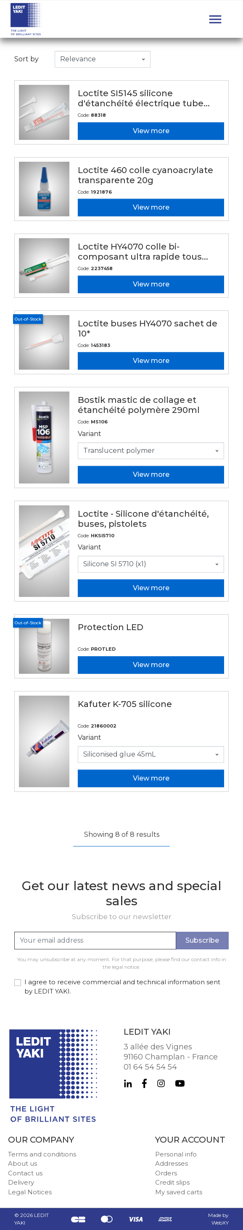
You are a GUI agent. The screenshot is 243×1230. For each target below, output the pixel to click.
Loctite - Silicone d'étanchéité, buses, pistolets (143, 519)
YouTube (180, 1083)
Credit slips (172, 1182)
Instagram (161, 1083)
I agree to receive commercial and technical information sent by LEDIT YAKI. (122, 987)
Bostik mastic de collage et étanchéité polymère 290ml (139, 405)
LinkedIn (128, 1083)
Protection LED (110, 627)
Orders (166, 1173)
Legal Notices (30, 1192)
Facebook (144, 1083)
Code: (84, 115)
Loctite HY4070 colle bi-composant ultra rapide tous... (143, 252)
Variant (89, 434)
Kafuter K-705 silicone (125, 704)
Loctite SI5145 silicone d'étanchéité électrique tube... (144, 98)
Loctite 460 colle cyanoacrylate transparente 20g (145, 175)
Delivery (21, 1182)
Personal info (176, 1154)
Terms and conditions (42, 1154)
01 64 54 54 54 (150, 1067)
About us (22, 1163)
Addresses (171, 1163)
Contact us (25, 1173)
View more (151, 131)
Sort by (26, 59)
